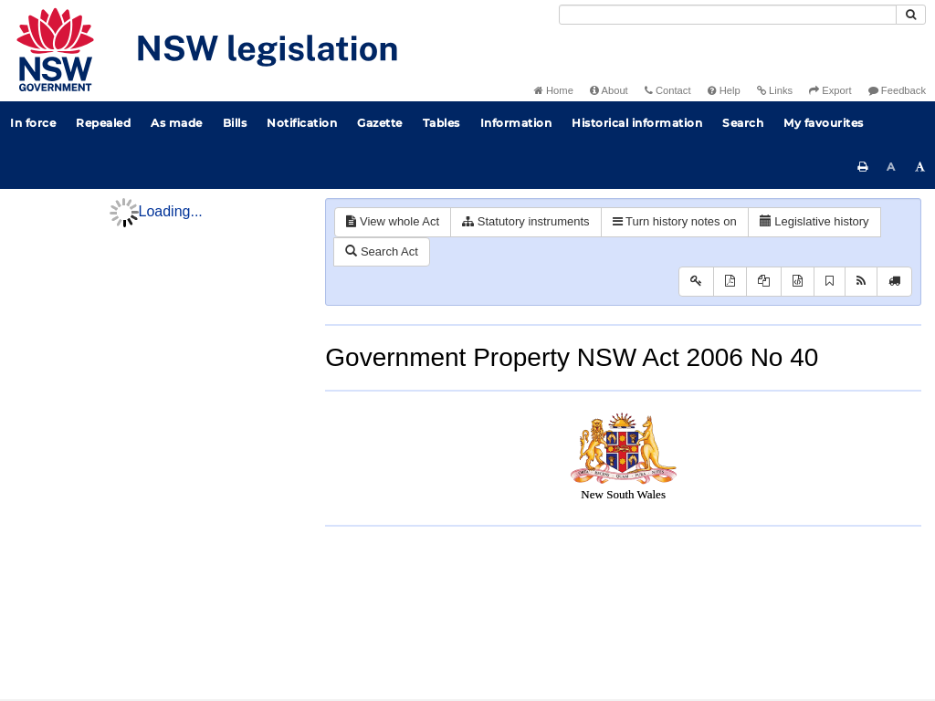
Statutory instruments (525, 221)
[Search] (728, 15)
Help (724, 90)
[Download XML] (797, 282)
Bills (235, 123)
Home (553, 90)
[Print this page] (862, 167)
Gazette (380, 123)
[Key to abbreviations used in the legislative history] (696, 282)
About (609, 90)
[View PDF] (730, 282)
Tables (441, 123)
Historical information (637, 123)
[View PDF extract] (764, 282)
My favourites (823, 123)
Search (742, 123)
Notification (302, 123)
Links (775, 90)
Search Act (381, 251)
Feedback (897, 90)
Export (830, 90)
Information (516, 123)
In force (33, 123)
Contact (668, 90)
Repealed (103, 123)
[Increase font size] (920, 167)
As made (177, 123)
